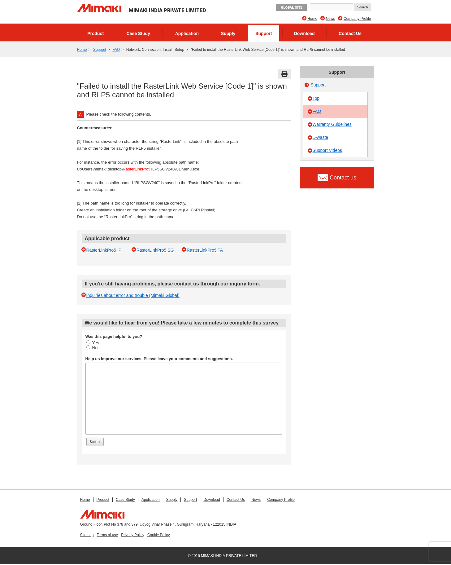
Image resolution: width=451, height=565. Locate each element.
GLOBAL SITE (291, 8)
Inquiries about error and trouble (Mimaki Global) (133, 295)
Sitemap (87, 535)
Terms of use (107, 535)
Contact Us (350, 33)
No (92, 347)
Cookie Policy (158, 535)
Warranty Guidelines (332, 124)
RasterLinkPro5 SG (155, 250)
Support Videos (327, 150)
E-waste (320, 137)
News (330, 18)
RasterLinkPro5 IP (104, 250)
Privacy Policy (132, 535)
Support (263, 33)
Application (187, 33)
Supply (228, 33)
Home (312, 18)
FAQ (116, 49)
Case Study (138, 33)
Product (95, 33)
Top (316, 98)
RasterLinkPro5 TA (205, 250)
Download (304, 33)
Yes (92, 342)
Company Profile (357, 18)
